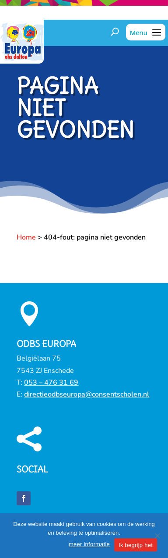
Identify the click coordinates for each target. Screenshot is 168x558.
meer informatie (89, 544)
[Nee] (157, 535)
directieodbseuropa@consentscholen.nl (86, 394)
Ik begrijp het (136, 545)
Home (26, 237)
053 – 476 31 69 (51, 382)
